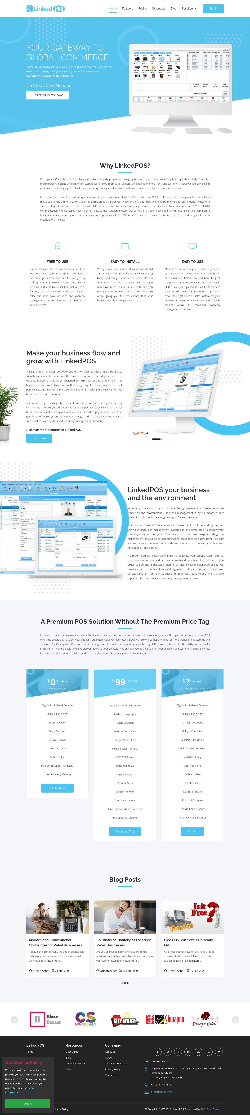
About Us (110, 1051)
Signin (213, 8)
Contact (193, 831)
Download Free (57, 788)
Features (127, 8)
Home (113, 8)
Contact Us (111, 1075)
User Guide (72, 1051)
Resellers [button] (188, 8)
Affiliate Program (75, 1063)
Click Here (39, 438)
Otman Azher (39, 971)
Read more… (54, 960)
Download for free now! (48, 95)
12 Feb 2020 (128, 971)
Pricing (142, 8)
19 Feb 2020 (196, 971)
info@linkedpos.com (162, 1091)
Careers (109, 1057)
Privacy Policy (112, 1069)
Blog (173, 8)
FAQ (68, 1069)
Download (159, 8)
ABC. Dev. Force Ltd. (212, 1109)
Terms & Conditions (116, 1063)
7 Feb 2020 (60, 971)
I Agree (27, 1103)
